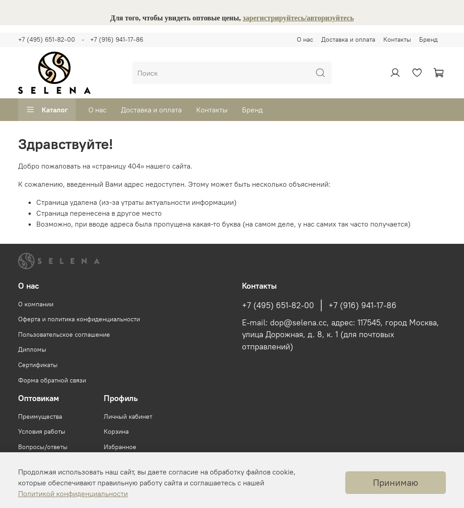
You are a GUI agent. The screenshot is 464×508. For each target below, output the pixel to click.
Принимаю (395, 482)
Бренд (428, 39)
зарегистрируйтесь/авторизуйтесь (298, 18)
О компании (35, 304)
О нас (305, 39)
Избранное (120, 447)
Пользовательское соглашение (64, 334)
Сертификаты (38, 365)
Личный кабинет (128, 416)
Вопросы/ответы (43, 447)
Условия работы (41, 431)
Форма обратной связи (52, 380)
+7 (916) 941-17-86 (116, 39)
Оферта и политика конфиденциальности (79, 319)
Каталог (47, 109)
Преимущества (40, 416)
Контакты (397, 39)
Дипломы (32, 349)
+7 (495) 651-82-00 (46, 39)
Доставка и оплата (348, 39)
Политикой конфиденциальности (73, 493)
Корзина (116, 431)
